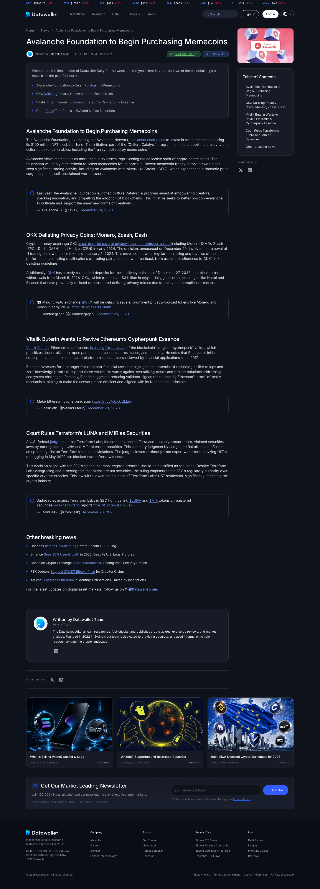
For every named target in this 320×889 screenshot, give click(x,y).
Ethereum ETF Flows (207, 855)
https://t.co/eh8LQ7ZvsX (112, 505)
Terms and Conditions (227, 874)
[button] (117, 14)
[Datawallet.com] (42, 14)
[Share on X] (52, 679)
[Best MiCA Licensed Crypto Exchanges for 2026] (251, 733)
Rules (49, 111)
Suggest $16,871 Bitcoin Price (73, 572)
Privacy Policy (242, 799)
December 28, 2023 (103, 408)
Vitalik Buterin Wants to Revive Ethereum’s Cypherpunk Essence (262, 119)
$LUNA (135, 500)
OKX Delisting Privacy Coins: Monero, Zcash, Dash (265, 105)
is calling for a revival (107, 347)
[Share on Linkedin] (61, 679)
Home (30, 30)
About (152, 14)
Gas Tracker (150, 840)
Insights (103, 762)
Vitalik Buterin (37, 347)
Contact (95, 850)
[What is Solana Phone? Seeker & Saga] (69, 733)
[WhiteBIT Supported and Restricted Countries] (160, 733)
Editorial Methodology (103, 855)
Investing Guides (258, 850)
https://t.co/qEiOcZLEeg (112, 401)
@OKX (86, 302)
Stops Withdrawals (87, 563)
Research (98, 14)
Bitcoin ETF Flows (206, 840)
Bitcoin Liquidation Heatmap (212, 850)
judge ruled (59, 442)
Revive (77, 102)
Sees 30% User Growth (61, 554)
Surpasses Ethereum (58, 580)
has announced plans (147, 140)
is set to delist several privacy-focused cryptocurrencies (124, 243)
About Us (95, 840)
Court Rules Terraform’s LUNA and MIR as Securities (262, 135)
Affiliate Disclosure (282, 874)
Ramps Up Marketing (60, 546)
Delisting (50, 94)
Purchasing (92, 85)
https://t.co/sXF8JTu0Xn (91, 307)
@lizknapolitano (66, 505)
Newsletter (77, 14)
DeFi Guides (255, 840)
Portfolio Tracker (153, 850)
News (45, 30)
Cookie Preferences (255, 874)
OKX (51, 272)
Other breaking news (260, 146)
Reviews (253, 855)
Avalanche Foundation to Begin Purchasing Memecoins (94, 30)
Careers (95, 845)
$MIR (153, 500)
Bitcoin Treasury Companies (212, 845)
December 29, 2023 (96, 210)
